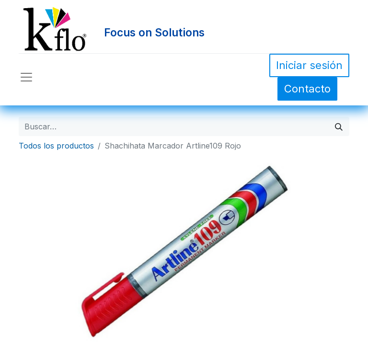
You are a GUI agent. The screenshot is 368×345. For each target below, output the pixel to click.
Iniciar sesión (309, 65)
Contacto (307, 88)
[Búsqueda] (338, 126)
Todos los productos (56, 145)
